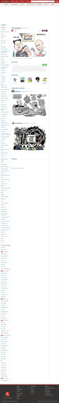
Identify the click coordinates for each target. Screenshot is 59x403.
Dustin (2, 102)
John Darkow (3, 318)
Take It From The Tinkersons (4, 214)
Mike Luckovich (4, 341)
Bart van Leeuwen (5, 256)
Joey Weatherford (4, 311)
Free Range (3, 116)
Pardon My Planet (5, 171)
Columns (32, 391)
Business (6, 4)
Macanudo (3, 143)
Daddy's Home (4, 87)
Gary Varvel (4, 298)
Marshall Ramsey (4, 333)
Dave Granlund (4, 277)
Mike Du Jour (4, 155)
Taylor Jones (3, 373)
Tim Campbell (4, 376)
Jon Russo (3, 322)
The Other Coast (4, 225)
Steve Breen (3, 367)
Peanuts (2, 173)
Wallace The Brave (5, 230)
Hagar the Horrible (5, 125)
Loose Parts (3, 138)
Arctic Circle (3, 40)
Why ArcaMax (47, 391)
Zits (2, 242)
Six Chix (2, 205)
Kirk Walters (3, 324)
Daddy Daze (3, 85)
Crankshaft (3, 79)
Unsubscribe (55, 401)
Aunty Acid (3, 42)
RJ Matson (3, 356)
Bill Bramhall (4, 258)
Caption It (3, 70)
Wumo (2, 238)
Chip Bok (3, 264)
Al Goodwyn (4, 251)
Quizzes (32, 393)
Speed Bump (3, 209)
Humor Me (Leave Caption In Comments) (6, 134)
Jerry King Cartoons (5, 136)
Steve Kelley (3, 369)
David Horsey (4, 281)
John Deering (5, 320)
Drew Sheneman (4, 288)
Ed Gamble (3, 290)
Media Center (47, 393)
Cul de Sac (3, 81)
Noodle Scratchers (5, 166)
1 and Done (3, 29)
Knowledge (39, 4)
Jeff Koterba (3, 305)
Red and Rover (4, 183)
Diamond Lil (3, 91)
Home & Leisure (30, 4)
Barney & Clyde (4, 49)
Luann (2, 141)
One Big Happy (4, 168)
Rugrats (2, 194)
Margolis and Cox (4, 331)
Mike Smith (3, 343)
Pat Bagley (3, 348)
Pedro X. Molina (4, 350)
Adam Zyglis (3, 249)
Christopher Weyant (5, 268)
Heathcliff (3, 127)
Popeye (2, 181)
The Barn (3, 219)
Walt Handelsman (5, 380)
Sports (52, 4)
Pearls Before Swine (5, 175)
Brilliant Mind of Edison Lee (4, 67)
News (32, 388)
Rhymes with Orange (5, 188)
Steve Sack (3, 371)
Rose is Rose (3, 190)
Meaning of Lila (4, 152)
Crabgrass (3, 76)
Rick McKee (3, 363)
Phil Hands (3, 354)
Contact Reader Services (49, 388)
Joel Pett (2, 309)
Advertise (39, 401)
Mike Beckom (4, 339)
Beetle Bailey (4, 54)
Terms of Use (49, 401)
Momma (2, 157)
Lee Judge (3, 326)
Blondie (2, 60)
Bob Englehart (4, 262)
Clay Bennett (5, 271)
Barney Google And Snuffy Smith (5, 51)
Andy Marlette (4, 253)
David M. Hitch (4, 283)
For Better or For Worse (4, 109)
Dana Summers (4, 273)
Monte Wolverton (4, 346)
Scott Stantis (3, 365)
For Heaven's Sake (5, 112)
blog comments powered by (17, 168)
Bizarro (2, 58)
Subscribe (44, 64)
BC (1, 44)
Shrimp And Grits (4, 203)
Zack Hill (3, 240)
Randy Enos (3, 358)
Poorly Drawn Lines (5, 179)
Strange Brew (4, 211)
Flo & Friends (3, 106)
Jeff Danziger (4, 303)
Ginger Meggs (4, 122)
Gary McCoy (3, 296)
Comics (32, 389)
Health (22, 4)
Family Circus (4, 104)
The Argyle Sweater (5, 217)
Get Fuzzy (3, 120)
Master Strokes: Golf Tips (5, 150)
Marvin (2, 147)
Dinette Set (3, 94)
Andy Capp (3, 36)
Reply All (3, 186)
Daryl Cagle (3, 275)
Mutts (2, 162)
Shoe (2, 201)
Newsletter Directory (49, 395)
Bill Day (2, 260)
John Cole (3, 316)
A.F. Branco (3, 247)
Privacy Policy (44, 401)
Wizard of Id (3, 234)
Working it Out (4, 236)
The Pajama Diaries (5, 227)
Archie (2, 38)
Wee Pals (3, 232)
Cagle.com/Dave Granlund (28, 58)
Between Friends (4, 56)
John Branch (3, 313)
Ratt (2, 361)
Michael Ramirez (5, 335)
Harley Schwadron (5, 301)
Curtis (2, 83)
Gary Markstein (4, 294)
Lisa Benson (3, 328)
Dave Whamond (4, 279)
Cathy (2, 74)
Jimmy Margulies (4, 307)
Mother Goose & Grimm (4, 160)
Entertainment (14, 4)
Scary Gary (3, 198)
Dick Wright (3, 286)
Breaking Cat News (5, 65)
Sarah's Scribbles (4, 196)
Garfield (2, 118)
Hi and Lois (3, 131)
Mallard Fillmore (4, 145)
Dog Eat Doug (4, 96)
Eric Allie (3, 292)
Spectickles (3, 207)
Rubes (2, 192)
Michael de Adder (4, 337)
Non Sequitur (4, 164)
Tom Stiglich (4, 378)
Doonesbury (3, 100)
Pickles (2, 177)
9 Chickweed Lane (5, 31)
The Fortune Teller (5, 221)
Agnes (2, 34)
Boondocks (3, 62)
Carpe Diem (3, 72)
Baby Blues (3, 46)
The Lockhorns (4, 223)
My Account (47, 389)
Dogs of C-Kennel (4, 98)
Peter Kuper (3, 352)
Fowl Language (4, 114)
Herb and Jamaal (4, 129)
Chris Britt (3, 266)
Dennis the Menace (5, 89)
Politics (46, 4)
